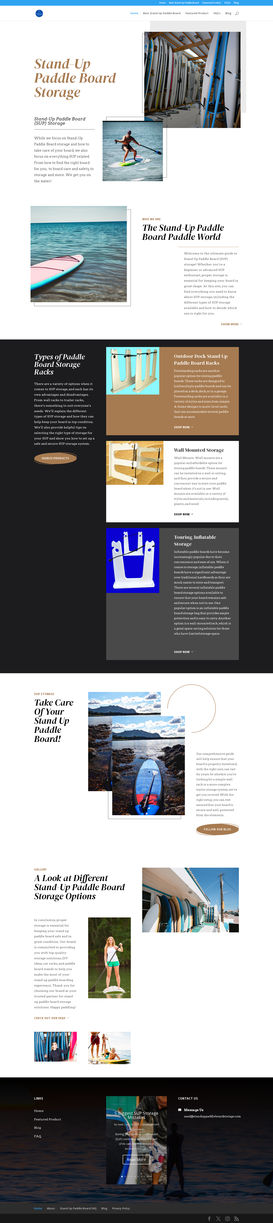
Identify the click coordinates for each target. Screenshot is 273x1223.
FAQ (37, 1136)
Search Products (55, 458)
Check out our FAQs (50, 1018)
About (51, 1208)
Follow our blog (217, 829)
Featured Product (211, 3)
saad (120, 1124)
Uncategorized (150, 1124)
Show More (230, 324)
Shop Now (182, 427)
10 (151, 1176)
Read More (136, 1159)
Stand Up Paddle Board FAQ (78, 1208)
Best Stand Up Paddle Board (184, 3)
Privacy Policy (121, 1208)
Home (162, 3)
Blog (236, 3)
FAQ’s (227, 3)
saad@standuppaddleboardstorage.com (212, 1116)
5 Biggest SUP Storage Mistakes (136, 1115)
